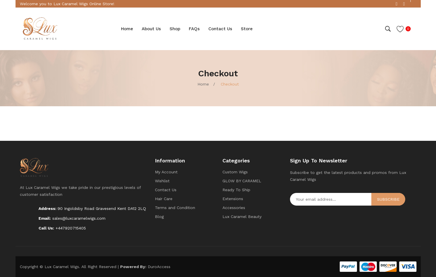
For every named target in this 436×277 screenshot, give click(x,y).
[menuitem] (127, 29)
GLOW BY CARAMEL (241, 181)
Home (203, 84)
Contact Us (165, 189)
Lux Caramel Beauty (242, 216)
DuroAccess (159, 266)
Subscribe (388, 199)
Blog (159, 216)
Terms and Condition (175, 207)
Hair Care (163, 198)
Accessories (233, 207)
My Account (166, 172)
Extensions (232, 198)
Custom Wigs (235, 172)
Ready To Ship (236, 189)
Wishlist (162, 181)
